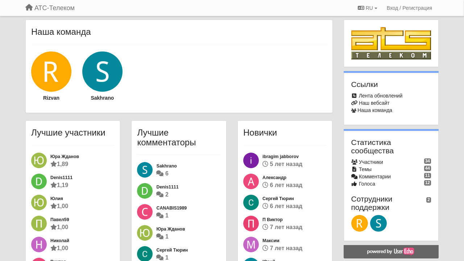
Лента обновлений (380, 96)
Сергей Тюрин (172, 250)
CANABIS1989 (171, 208)
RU (367, 8)
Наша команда (374, 110)
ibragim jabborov (280, 156)
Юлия (56, 198)
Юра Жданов (64, 156)
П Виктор (272, 219)
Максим (270, 240)
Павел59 (59, 219)
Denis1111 (61, 177)
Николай (59, 240)
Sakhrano (102, 98)
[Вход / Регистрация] (409, 8)
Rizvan (51, 98)
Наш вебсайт (374, 103)
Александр (274, 177)
